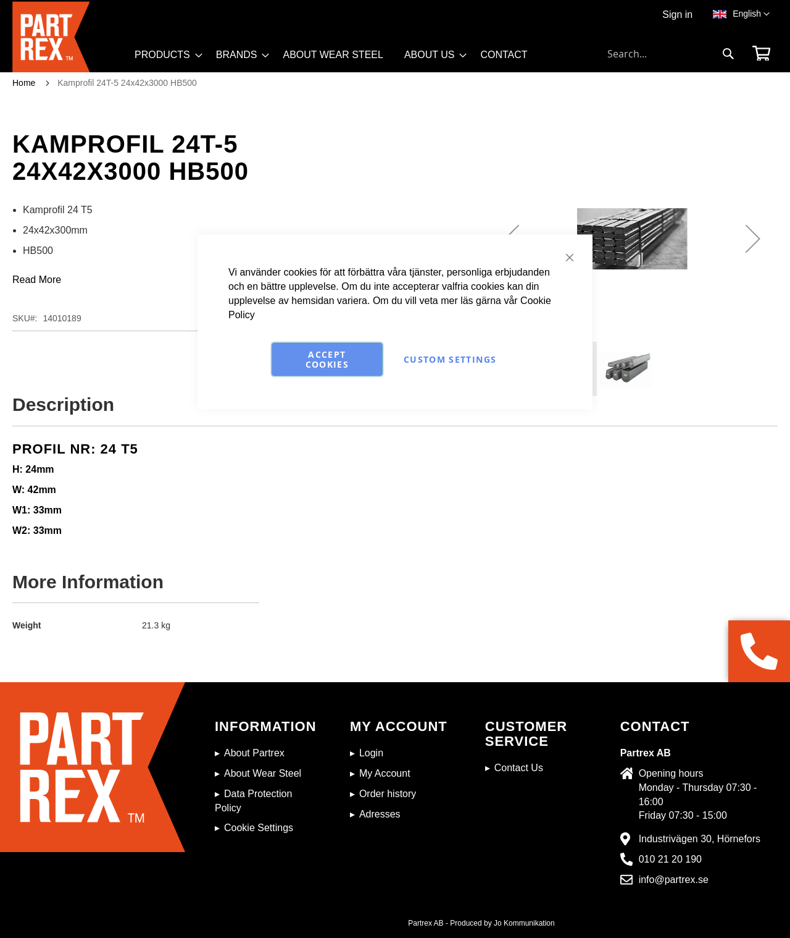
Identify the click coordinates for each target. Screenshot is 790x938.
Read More (36, 279)
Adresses (380, 814)
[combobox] (671, 54)
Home (23, 83)
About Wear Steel (262, 773)
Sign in (677, 14)
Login (371, 753)
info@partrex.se (674, 879)
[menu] (336, 59)
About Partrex (254, 753)
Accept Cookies (327, 359)
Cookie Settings (258, 827)
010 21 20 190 (670, 859)
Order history (387, 793)
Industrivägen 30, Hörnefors (699, 839)
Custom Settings (450, 359)
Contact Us (518, 768)
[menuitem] (164, 55)
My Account (384, 773)
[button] (751, 14)
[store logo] (69, 36)
